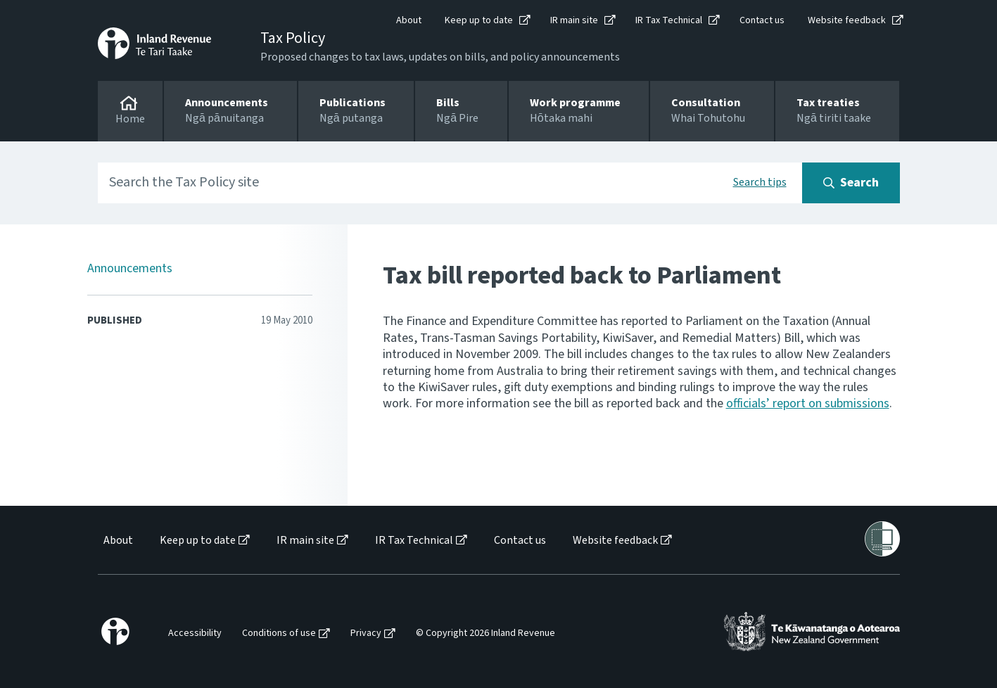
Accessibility (195, 633)
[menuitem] (117, 540)
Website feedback (847, 20)
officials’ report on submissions (807, 403)
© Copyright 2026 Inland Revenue (485, 633)
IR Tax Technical (668, 20)
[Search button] (851, 183)
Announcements (129, 268)
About (408, 20)
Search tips (760, 182)
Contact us (762, 20)
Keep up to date (479, 20)
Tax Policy (292, 38)
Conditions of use (279, 633)
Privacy (365, 633)
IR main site (574, 20)
